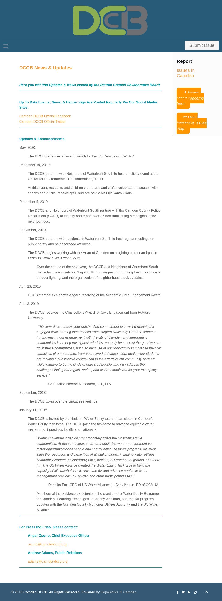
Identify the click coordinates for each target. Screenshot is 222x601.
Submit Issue (201, 45)
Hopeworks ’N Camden (118, 592)
